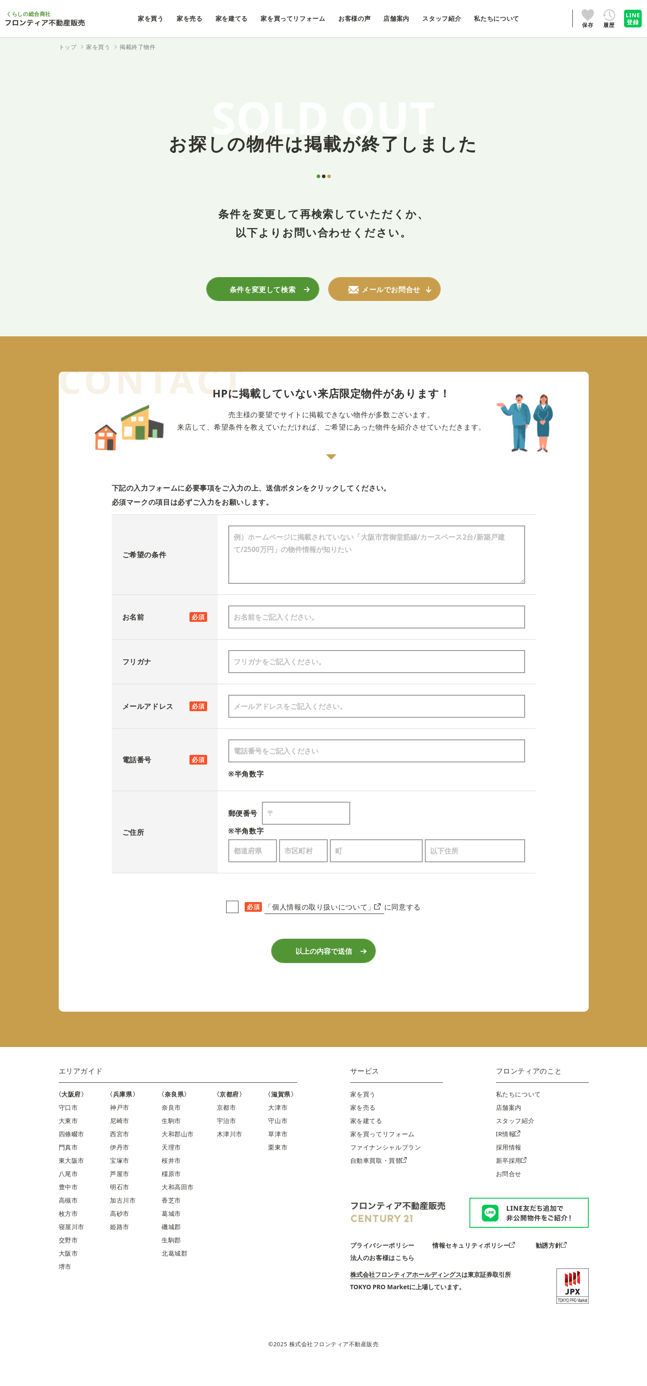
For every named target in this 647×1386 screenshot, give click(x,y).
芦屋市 (119, 1192)
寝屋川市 (72, 1245)
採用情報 (509, 1166)
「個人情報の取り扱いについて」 (322, 911)
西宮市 (119, 1153)
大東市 (68, 1139)
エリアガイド (81, 1090)
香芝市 (171, 1219)
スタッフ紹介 (515, 1139)
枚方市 (68, 1232)
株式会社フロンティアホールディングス (406, 1293)
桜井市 (171, 1179)
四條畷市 (72, 1153)
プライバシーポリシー (382, 1264)
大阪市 (68, 1272)
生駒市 (171, 1139)
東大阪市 (72, 1179)
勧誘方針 (551, 1264)
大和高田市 (178, 1206)
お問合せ (509, 1192)
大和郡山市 (178, 1153)
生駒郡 (171, 1259)
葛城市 (171, 1232)
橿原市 (171, 1192)
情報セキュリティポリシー (473, 1264)
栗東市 (278, 1166)
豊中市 (68, 1206)
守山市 (278, 1139)
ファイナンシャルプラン (385, 1166)
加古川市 (123, 1219)
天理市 (171, 1166)
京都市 (226, 1126)
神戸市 (119, 1126)
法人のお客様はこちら (382, 1276)
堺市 (65, 1285)
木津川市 (230, 1153)
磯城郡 (171, 1245)
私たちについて (518, 1113)
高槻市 (68, 1219)
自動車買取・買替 (378, 1179)
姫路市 (119, 1245)
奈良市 (171, 1126)
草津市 (278, 1153)
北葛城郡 (175, 1272)
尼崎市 (119, 1139)
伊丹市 (119, 1166)
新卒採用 (511, 1179)
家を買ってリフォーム (382, 1153)
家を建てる (366, 1139)
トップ (68, 47)
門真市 (68, 1166)
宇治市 (226, 1139)
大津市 (278, 1126)
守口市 (68, 1126)
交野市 (68, 1259)
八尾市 (68, 1192)
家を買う (363, 1113)
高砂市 (119, 1232)
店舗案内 (509, 1126)
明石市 (119, 1206)
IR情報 (508, 1153)
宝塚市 (119, 1179)
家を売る (363, 1126)
